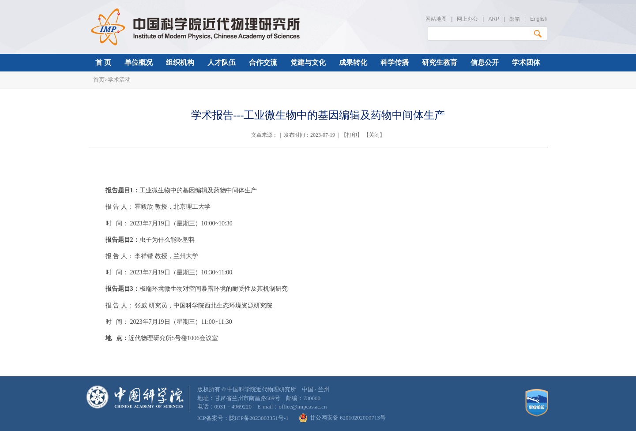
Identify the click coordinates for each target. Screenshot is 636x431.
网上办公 (467, 19)
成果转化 (353, 62)
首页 (99, 79)
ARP (493, 19)
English (538, 19)
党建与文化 (308, 62)
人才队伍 (221, 62)
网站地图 (436, 19)
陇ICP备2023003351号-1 (259, 418)
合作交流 (263, 62)
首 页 (103, 62)
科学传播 (394, 62)
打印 (351, 135)
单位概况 (138, 62)
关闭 (374, 135)
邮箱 (514, 19)
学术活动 (119, 79)
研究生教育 (439, 62)
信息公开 (484, 62)
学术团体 (526, 62)
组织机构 (180, 62)
